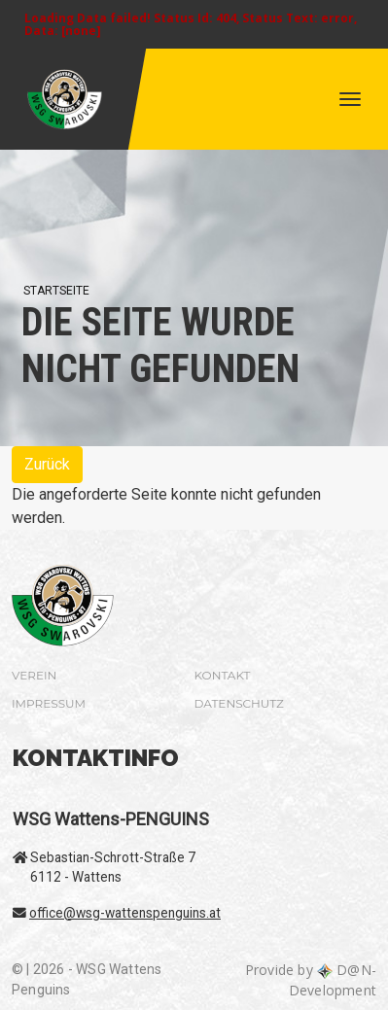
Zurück (47, 464)
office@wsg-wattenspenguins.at (125, 913)
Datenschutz (239, 703)
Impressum (49, 703)
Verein (34, 675)
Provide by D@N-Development (310, 979)
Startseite (56, 290)
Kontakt (222, 675)
